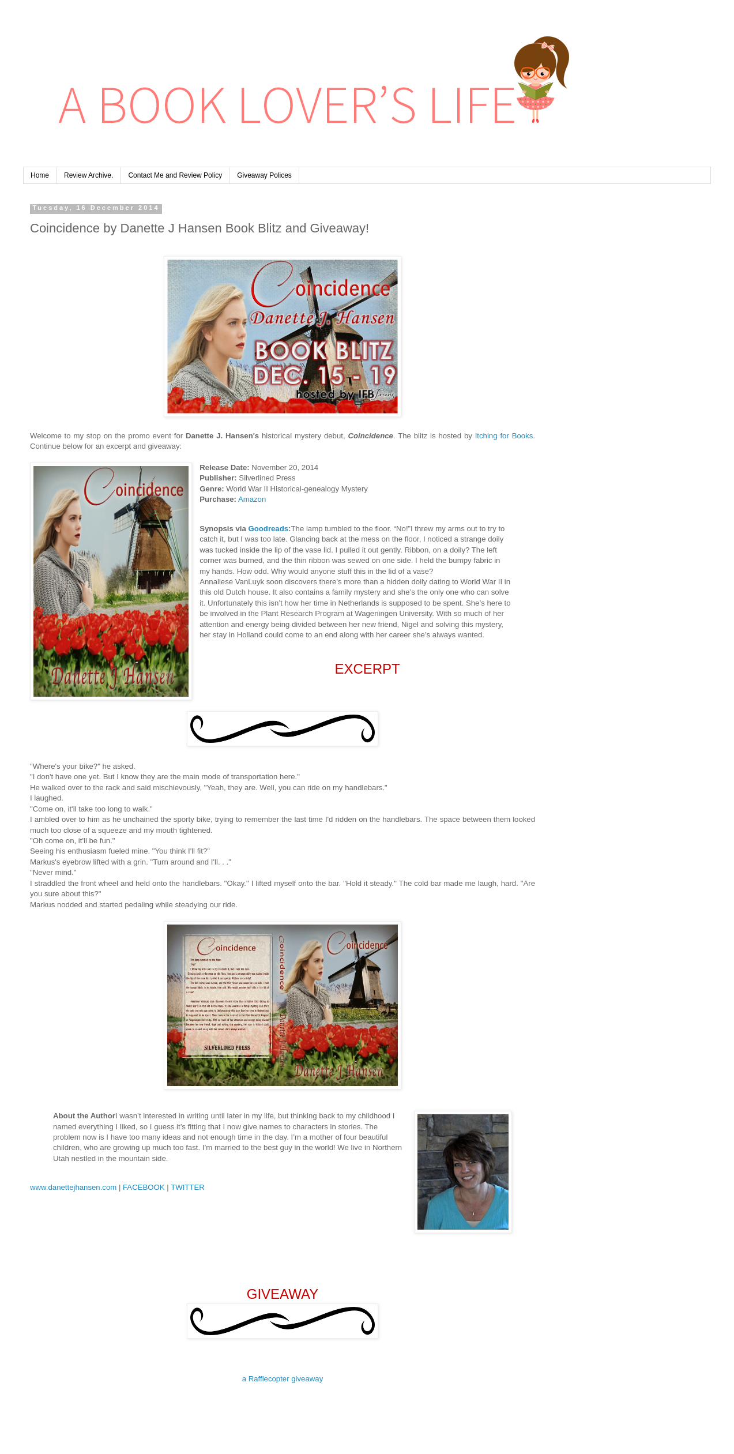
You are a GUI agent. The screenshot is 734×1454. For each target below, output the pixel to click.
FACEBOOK (144, 1187)
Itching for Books (504, 435)
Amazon (252, 499)
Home (40, 175)
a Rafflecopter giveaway (282, 1378)
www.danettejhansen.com (73, 1187)
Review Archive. (88, 175)
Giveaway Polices (264, 175)
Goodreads (268, 528)
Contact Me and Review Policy (175, 175)
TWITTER (188, 1187)
